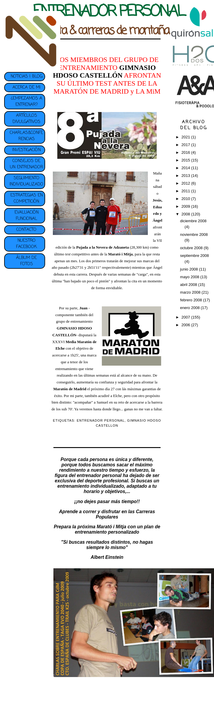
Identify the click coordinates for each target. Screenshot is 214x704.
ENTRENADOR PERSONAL (101, 420)
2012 (186, 183)
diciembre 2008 (193, 221)
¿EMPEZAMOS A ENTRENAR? (26, 101)
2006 (186, 325)
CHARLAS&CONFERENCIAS (26, 136)
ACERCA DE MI (26, 87)
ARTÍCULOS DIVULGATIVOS (26, 119)
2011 (186, 191)
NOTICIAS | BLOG (26, 76)
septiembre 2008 (194, 255)
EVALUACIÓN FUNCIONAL (27, 215)
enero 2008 (190, 307)
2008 (186, 214)
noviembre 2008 (194, 234)
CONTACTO (26, 230)
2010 (186, 198)
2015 (186, 160)
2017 (186, 145)
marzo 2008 (191, 292)
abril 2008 (189, 284)
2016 (186, 152)
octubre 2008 (192, 248)
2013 (186, 175)
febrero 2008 (191, 300)
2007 (186, 317)
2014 (186, 168)
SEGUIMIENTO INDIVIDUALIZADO (26, 181)
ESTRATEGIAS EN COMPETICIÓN (26, 198)
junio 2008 (189, 269)
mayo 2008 (190, 277)
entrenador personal (99, 475)
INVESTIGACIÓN (26, 150)
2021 (186, 137)
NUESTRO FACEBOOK (26, 244)
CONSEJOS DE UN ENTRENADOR (26, 164)
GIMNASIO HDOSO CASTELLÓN (104, 71)
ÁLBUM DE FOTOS (26, 261)
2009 (186, 206)
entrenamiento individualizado (90, 486)
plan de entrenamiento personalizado (117, 529)
